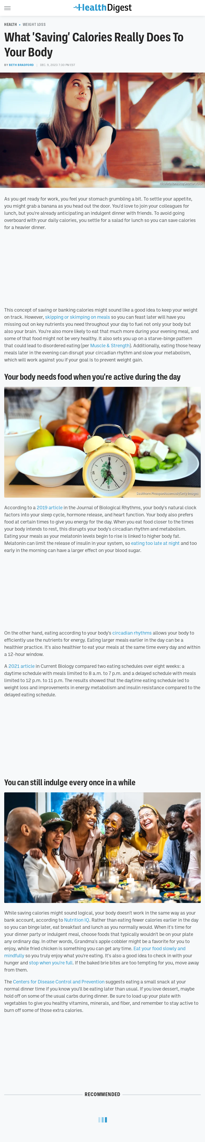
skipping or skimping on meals (77, 317)
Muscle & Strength (110, 345)
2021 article (21, 666)
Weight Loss (34, 24)
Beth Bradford (21, 65)
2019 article (50, 507)
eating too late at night (155, 543)
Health (10, 24)
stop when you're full (51, 962)
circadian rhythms (132, 633)
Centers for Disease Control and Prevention (58, 981)
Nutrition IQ (76, 920)
